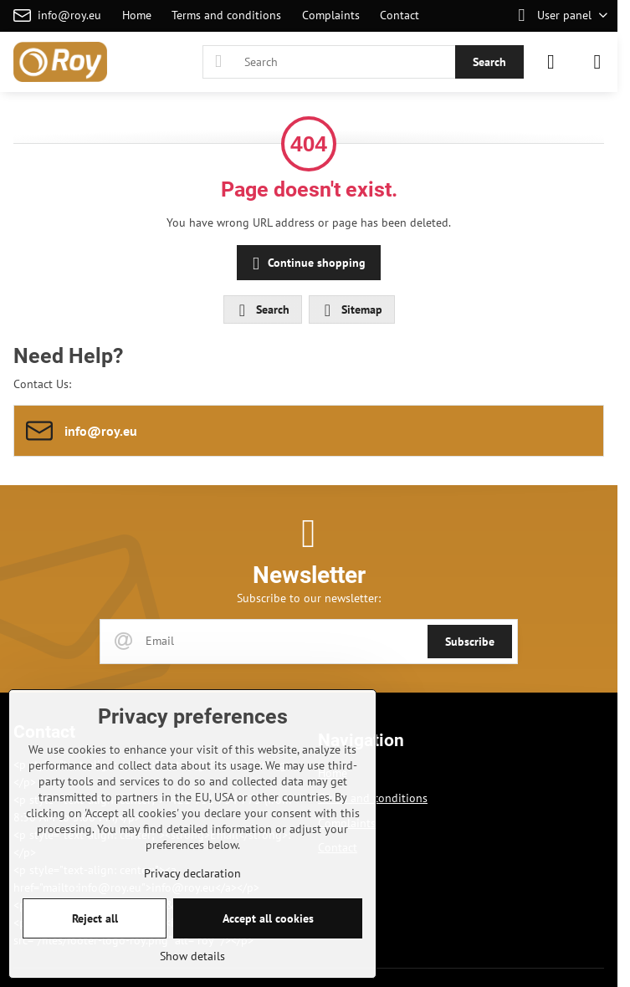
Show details (192, 956)
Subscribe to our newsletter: (309, 598)
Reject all (95, 918)
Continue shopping (306, 264)
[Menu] (597, 62)
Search (489, 61)
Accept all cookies (268, 918)
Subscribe (469, 641)
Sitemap (351, 310)
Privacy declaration (192, 873)
